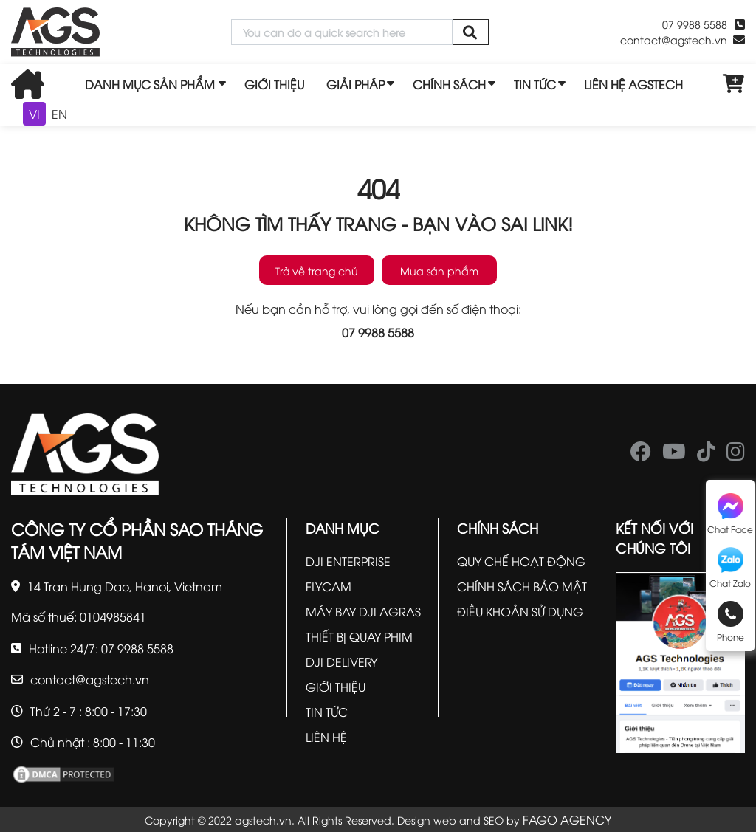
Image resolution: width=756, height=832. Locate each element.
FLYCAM (328, 586)
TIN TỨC (535, 84)
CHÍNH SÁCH (449, 84)
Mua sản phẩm (439, 271)
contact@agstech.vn (673, 39)
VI (34, 114)
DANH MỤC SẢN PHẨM (150, 84)
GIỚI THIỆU (274, 84)
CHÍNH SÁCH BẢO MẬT (522, 586)
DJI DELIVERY (341, 661)
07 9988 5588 (694, 24)
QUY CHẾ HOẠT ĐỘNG (521, 561)
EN (59, 114)
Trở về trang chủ (316, 271)
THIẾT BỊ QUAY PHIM (359, 636)
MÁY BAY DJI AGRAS (363, 611)
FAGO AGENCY (567, 819)
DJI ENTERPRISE (348, 561)
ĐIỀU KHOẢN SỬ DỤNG (520, 611)
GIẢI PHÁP (355, 84)
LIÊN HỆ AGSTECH (633, 84)
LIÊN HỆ (326, 737)
